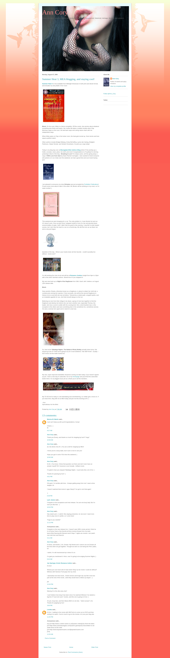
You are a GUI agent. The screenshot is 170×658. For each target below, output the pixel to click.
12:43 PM (50, 584)
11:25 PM (50, 617)
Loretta (49, 609)
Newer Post (47, 647)
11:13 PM (50, 522)
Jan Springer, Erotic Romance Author (59, 563)
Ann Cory (55, 12)
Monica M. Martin (52, 419)
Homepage (76, 376)
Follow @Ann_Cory (109, 93)
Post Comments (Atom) (75, 652)
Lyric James (51, 500)
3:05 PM (49, 605)
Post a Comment (50, 638)
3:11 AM (49, 538)
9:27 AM (49, 430)
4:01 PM (49, 476)
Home (71, 647)
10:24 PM (50, 507)
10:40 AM (50, 457)
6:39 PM (49, 496)
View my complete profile (118, 86)
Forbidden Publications (91, 184)
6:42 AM (49, 559)
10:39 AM (50, 440)
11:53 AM (50, 634)
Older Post (94, 647)
